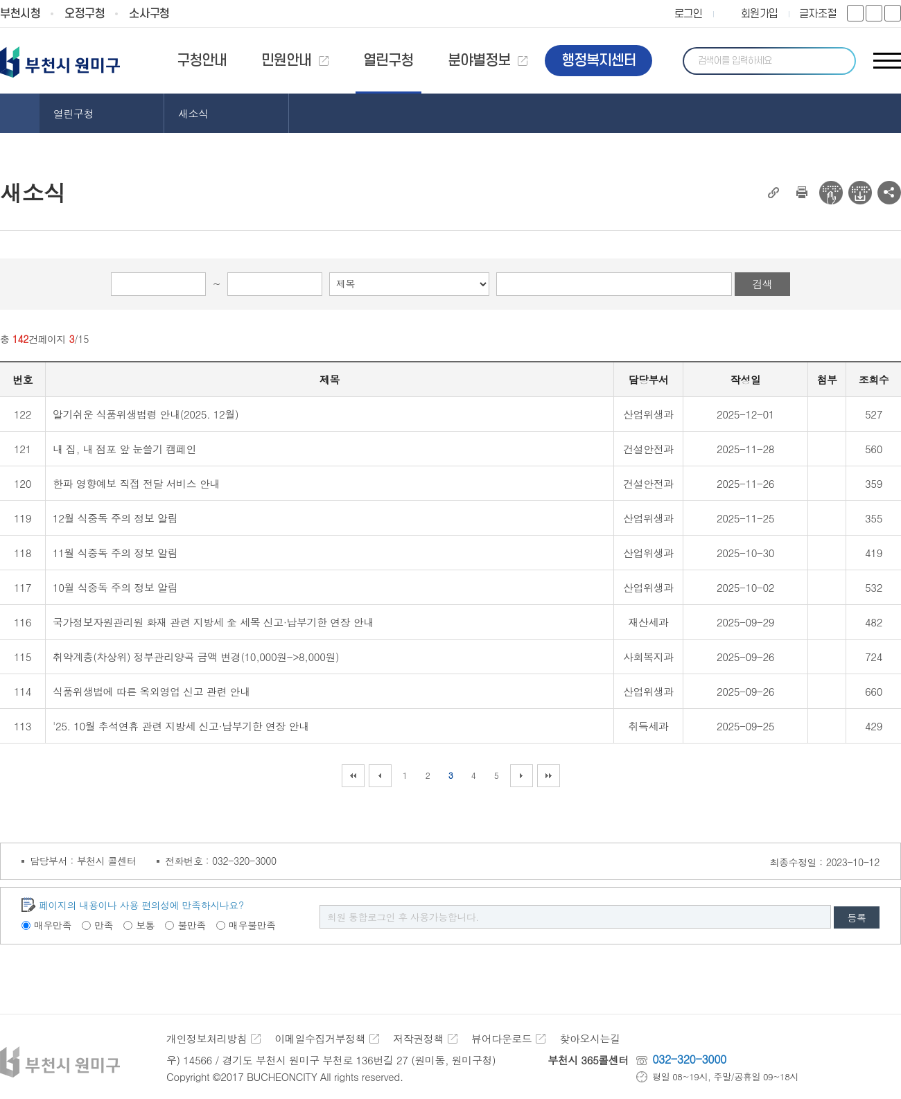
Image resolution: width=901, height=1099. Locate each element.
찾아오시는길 (589, 1038)
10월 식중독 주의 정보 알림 (115, 587)
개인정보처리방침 (206, 1038)
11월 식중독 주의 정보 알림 (115, 552)
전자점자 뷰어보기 (831, 192)
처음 (353, 775)
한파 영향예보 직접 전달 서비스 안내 (136, 483)
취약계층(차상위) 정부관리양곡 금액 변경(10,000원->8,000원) (196, 656)
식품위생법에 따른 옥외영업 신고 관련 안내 (151, 691)
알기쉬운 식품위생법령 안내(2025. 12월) (145, 414)
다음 (521, 775)
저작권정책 (418, 1038)
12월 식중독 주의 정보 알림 (115, 518)
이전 (380, 775)
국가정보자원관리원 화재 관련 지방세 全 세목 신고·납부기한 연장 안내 (213, 622)
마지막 (548, 775)
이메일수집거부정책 (319, 1038)
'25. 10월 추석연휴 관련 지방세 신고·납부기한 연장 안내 (181, 726)
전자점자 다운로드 (860, 192)
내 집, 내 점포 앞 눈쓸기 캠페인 (124, 448)
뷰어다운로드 (501, 1038)
